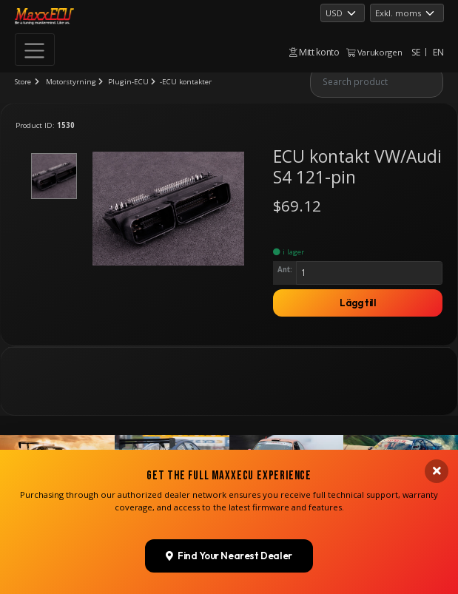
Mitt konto (314, 52)
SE (415, 52)
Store (23, 82)
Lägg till (358, 302)
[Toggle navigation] (35, 49)
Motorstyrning (71, 82)
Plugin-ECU (128, 82)
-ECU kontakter (186, 82)
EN (438, 52)
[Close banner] (436, 549)
